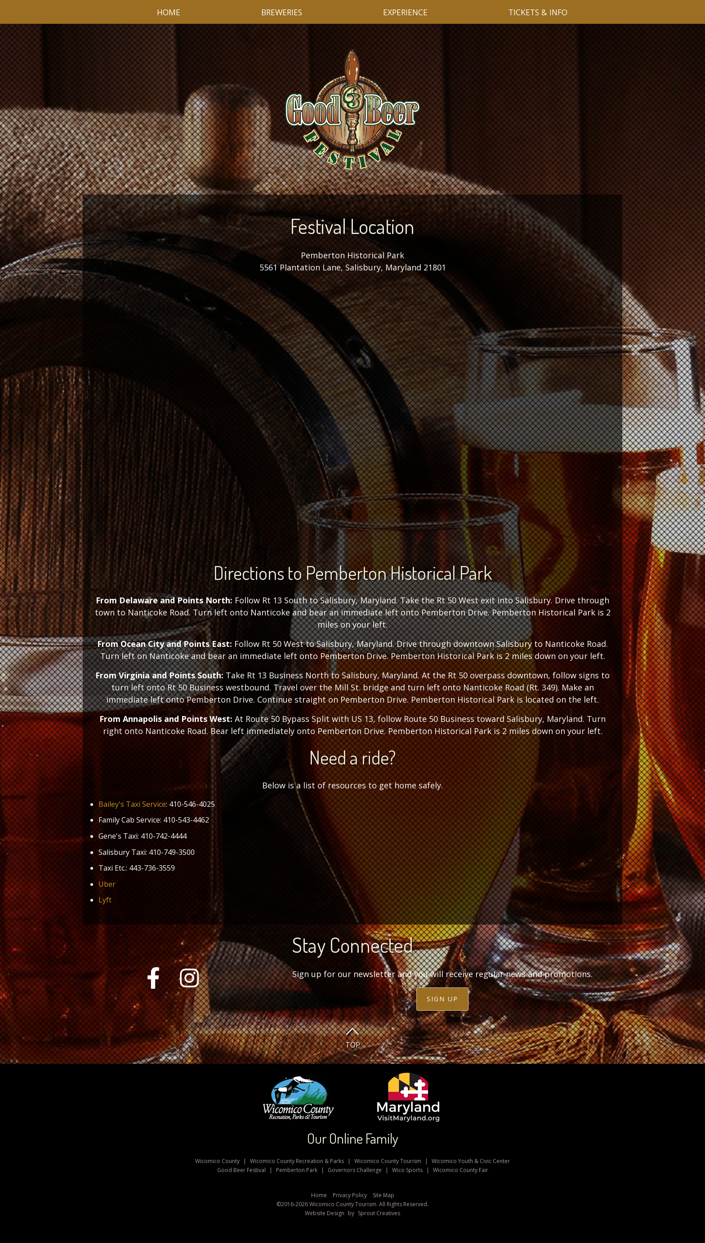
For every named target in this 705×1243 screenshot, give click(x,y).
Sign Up (442, 999)
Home (168, 12)
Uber (107, 884)
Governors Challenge (355, 1170)
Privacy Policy (350, 1195)
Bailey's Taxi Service (132, 804)
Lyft (105, 900)
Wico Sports (407, 1170)
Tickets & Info (538, 12)
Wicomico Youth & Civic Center (471, 1161)
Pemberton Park (296, 1170)
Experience (405, 12)
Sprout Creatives (379, 1213)
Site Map (383, 1195)
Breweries (281, 12)
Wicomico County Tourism (387, 1161)
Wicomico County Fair (460, 1170)
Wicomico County (217, 1161)
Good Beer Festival (241, 1170)
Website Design (324, 1213)
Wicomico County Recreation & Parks (297, 1161)
